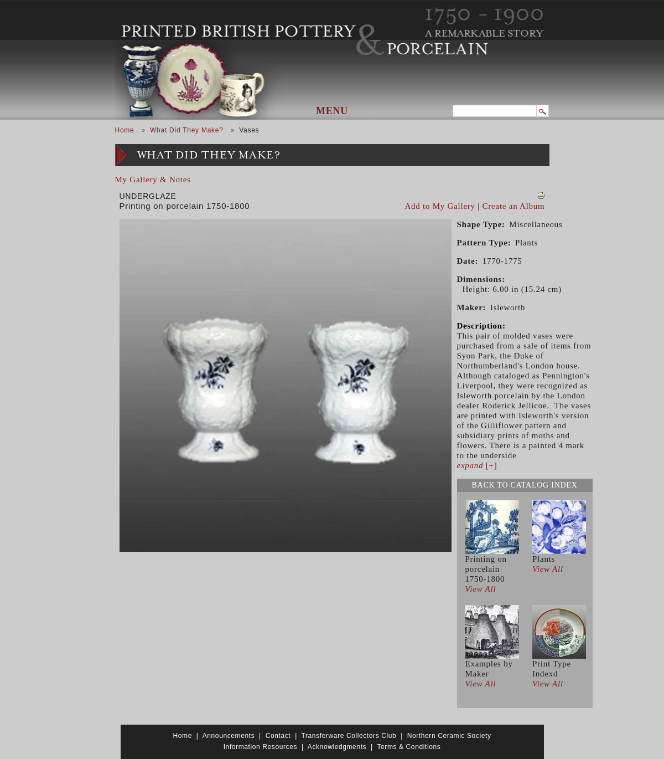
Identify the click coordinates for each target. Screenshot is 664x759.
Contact (278, 736)
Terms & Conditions (408, 747)
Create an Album (514, 206)
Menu (332, 110)
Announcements (229, 736)
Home (124, 130)
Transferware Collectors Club (349, 736)
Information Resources (260, 747)
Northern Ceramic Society (449, 736)
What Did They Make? (187, 130)
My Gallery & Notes (153, 179)
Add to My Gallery (440, 206)
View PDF (540, 195)
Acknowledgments (337, 747)
